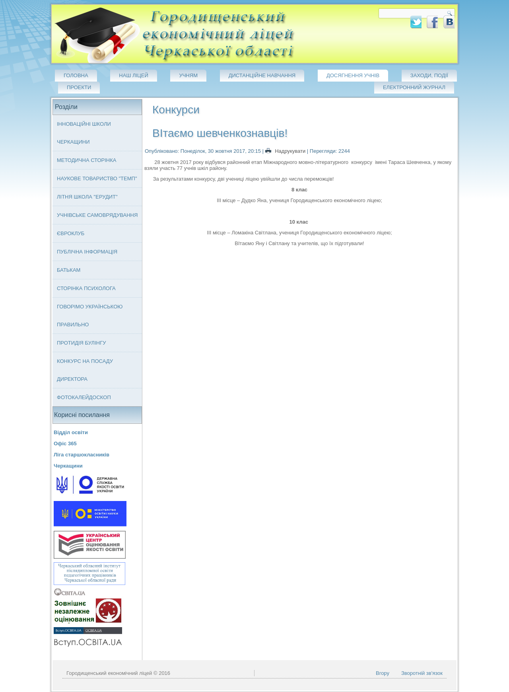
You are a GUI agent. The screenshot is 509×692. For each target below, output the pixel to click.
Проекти (79, 87)
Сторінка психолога (86, 288)
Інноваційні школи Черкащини (84, 133)
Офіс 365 (65, 443)
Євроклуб (70, 233)
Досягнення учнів (352, 75)
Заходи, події (429, 75)
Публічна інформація (87, 252)
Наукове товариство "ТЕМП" (97, 178)
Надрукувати (286, 151)
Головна (76, 75)
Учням (188, 75)
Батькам (68, 270)
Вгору (382, 673)
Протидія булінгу (81, 343)
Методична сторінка (87, 160)
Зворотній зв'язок (422, 673)
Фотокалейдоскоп (84, 397)
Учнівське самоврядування (97, 215)
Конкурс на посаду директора (85, 370)
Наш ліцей (133, 75)
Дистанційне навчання (262, 75)
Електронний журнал (414, 87)
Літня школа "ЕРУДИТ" (87, 197)
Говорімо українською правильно (90, 315)
